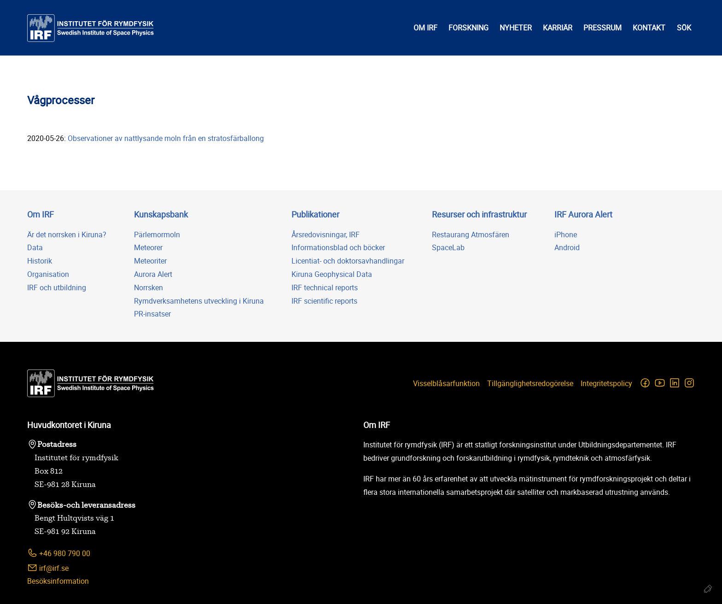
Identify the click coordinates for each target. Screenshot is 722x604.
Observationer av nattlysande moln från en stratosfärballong (167, 138)
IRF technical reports (324, 287)
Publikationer (315, 214)
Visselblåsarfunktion (446, 383)
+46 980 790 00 (58, 553)
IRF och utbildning (56, 287)
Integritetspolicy (606, 383)
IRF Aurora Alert (583, 214)
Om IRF (425, 28)
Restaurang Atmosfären (470, 234)
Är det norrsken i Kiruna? (66, 234)
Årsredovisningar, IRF (325, 234)
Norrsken (148, 287)
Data (35, 247)
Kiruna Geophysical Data (331, 274)
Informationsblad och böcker (338, 247)
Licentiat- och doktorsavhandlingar (347, 261)
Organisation (48, 274)
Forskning (468, 28)
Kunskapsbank (161, 214)
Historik (39, 261)
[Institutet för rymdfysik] (90, 28)
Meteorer (148, 247)
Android (567, 247)
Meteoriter (150, 261)
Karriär (557, 28)
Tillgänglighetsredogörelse (530, 383)
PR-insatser (152, 314)
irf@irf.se (48, 568)
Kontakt (649, 28)
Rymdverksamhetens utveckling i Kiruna (199, 301)
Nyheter (516, 28)
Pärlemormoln (157, 234)
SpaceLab (448, 247)
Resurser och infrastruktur (479, 214)
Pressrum (602, 28)
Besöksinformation (58, 581)
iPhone (565, 234)
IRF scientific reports (324, 301)
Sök (684, 28)
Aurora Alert (153, 274)
